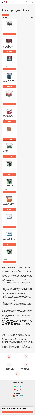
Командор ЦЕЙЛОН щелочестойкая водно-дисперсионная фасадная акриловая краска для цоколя (8, 256)
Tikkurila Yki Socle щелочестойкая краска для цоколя (8, 81)
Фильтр (5, 17)
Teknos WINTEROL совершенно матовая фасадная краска (9, 151)
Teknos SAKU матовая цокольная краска (8, 98)
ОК (17, 412)
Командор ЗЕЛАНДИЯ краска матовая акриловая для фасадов (9, 169)
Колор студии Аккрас (5, 2)
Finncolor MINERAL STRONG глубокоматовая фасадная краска (8, 221)
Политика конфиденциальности (17, 401)
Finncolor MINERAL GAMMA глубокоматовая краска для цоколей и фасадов (9, 239)
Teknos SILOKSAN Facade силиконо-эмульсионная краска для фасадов (8, 116)
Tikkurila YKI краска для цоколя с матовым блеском (8, 63)
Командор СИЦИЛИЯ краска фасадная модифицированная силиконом (9, 186)
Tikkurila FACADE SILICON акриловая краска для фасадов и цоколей (9, 204)
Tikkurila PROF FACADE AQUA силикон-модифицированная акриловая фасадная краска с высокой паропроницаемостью (9, 28)
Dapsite (20, 405)
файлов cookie (23, 409)
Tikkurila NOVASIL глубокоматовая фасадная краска (8, 134)
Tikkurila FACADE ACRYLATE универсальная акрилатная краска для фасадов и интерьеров (9, 46)
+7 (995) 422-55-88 (17, 382)
